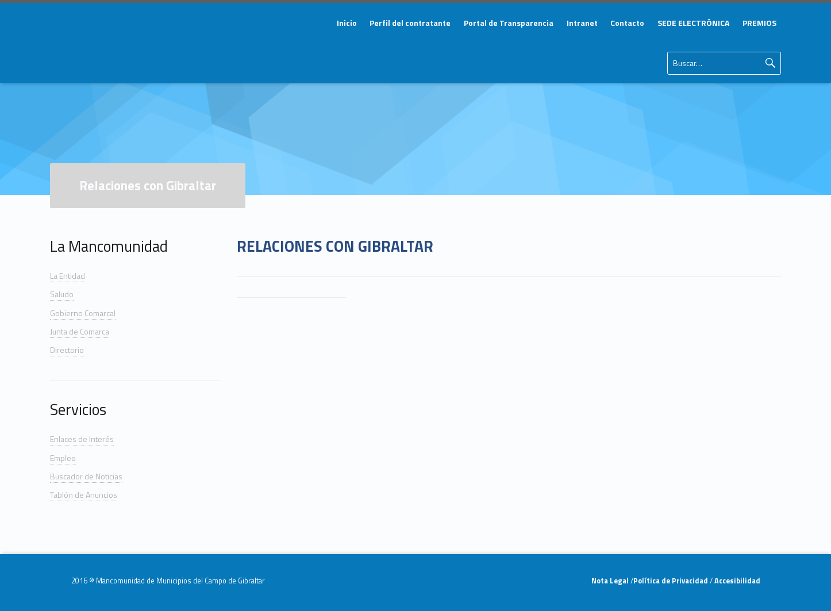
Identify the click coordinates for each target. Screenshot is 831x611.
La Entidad (67, 276)
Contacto (627, 23)
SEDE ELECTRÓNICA (693, 23)
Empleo (63, 458)
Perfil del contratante (410, 23)
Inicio (347, 23)
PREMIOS (759, 23)
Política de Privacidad (671, 580)
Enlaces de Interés (82, 439)
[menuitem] (346, 23)
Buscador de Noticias (86, 476)
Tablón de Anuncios (83, 495)
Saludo (62, 294)
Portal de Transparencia (508, 23)
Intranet (582, 23)
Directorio (67, 350)
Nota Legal (610, 580)
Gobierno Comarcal (83, 313)
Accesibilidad (736, 580)
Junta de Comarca (79, 331)
